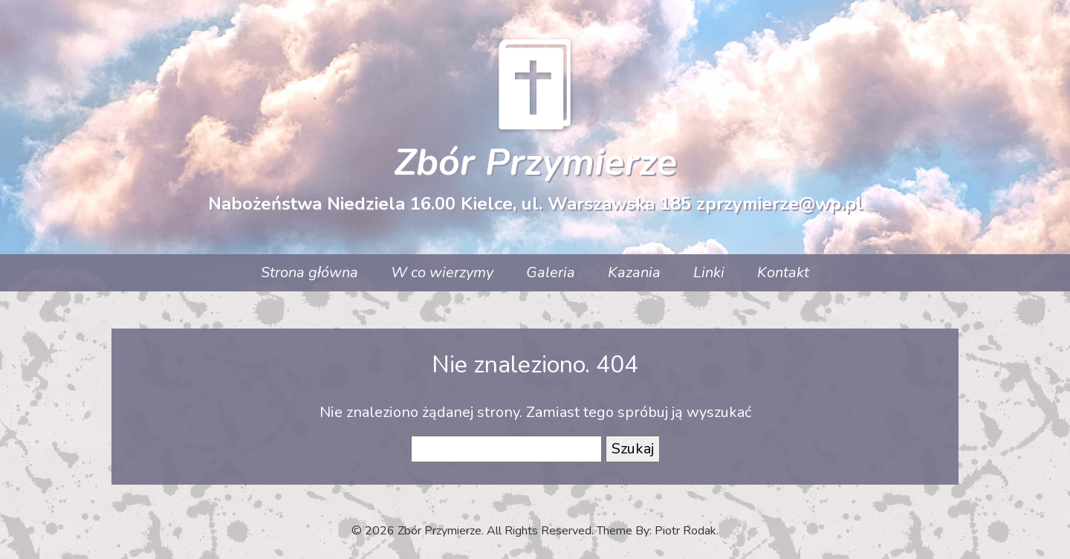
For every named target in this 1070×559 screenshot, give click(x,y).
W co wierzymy (442, 272)
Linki (708, 272)
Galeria (550, 272)
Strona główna (309, 272)
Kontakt (783, 272)
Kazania (634, 272)
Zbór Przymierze (535, 162)
